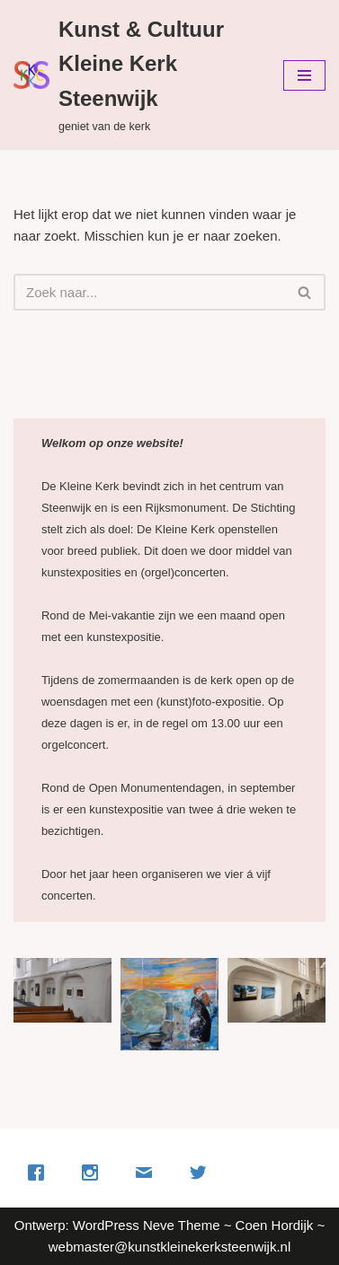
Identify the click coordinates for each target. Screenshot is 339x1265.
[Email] (148, 1172)
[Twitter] (202, 1172)
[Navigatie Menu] (304, 75)
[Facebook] (40, 1172)
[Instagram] (94, 1172)
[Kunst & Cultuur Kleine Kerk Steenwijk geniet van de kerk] (134, 75)
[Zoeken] (149, 292)
